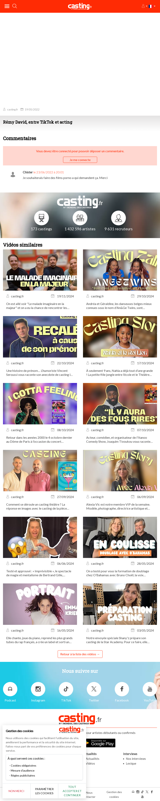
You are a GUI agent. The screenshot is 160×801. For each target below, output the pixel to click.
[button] (144, 6)
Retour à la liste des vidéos (78, 654)
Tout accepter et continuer (72, 791)
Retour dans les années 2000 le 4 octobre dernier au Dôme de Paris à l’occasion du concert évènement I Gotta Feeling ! (39, 439)
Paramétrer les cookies (44, 791)
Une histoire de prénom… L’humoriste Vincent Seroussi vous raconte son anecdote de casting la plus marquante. (39, 373)
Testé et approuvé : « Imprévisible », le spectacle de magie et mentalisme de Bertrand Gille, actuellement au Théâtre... (38, 573)
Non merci (16, 791)
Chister (28, 172)
